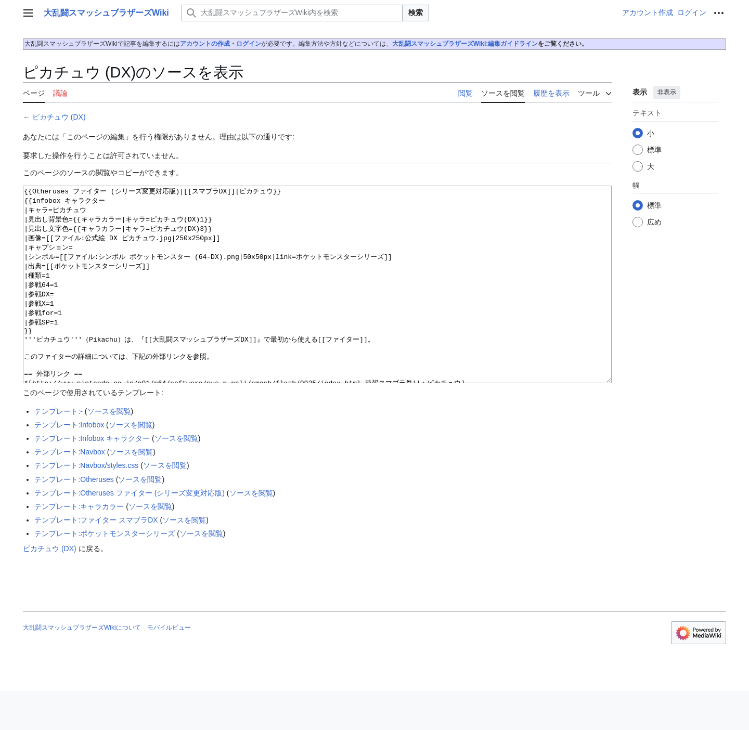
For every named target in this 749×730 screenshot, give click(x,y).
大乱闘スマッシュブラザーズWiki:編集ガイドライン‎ (465, 43)
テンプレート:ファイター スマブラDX (96, 559)
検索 (415, 12)
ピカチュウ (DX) (59, 117)
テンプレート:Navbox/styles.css (86, 504)
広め (654, 222)
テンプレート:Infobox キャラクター (92, 477)
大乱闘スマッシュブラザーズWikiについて (82, 666)
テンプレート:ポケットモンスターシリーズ (104, 572)
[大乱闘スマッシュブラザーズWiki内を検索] (292, 13)
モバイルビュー (169, 666)
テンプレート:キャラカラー (79, 545)
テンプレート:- (58, 450)
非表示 (666, 92)
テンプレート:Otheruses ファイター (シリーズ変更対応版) (129, 532)
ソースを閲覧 (109, 450)
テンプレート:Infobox (69, 464)
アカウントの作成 (205, 43)
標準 (654, 150)
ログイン (248, 43)
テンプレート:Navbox (69, 491)
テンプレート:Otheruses (73, 518)
